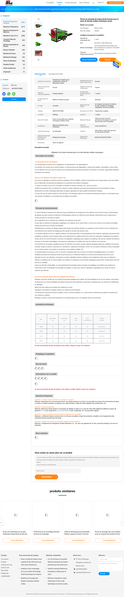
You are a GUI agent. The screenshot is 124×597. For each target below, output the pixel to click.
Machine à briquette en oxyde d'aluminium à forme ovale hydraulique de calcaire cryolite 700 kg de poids (57, 581)
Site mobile (4, 570)
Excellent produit (14, 64)
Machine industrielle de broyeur (14, 45)
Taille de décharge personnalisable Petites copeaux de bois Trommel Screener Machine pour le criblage (76, 534)
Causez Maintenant (115, 3)
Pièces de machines (14, 61)
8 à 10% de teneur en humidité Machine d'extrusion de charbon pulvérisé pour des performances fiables (58, 562)
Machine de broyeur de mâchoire (14, 31)
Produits (3, 562)
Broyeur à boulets (14, 50)
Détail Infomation (40, 74)
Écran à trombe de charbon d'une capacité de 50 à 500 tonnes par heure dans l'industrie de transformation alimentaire (31, 562)
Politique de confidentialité (5, 574)
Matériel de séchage (14, 57)
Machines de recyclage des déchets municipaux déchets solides (30, 581)
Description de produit (56, 74)
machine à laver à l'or (14, 36)
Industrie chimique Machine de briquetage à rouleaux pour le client (57, 571)
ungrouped (14, 72)
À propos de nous (6, 565)
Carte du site (5, 567)
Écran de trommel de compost (14, 22)
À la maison (4, 559)
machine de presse (14, 54)
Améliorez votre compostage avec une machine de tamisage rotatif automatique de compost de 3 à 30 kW (31, 572)
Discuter (14, 99)
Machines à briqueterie (14, 27)
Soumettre (46, 477)
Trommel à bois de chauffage (14, 40)
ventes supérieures (14, 68)
